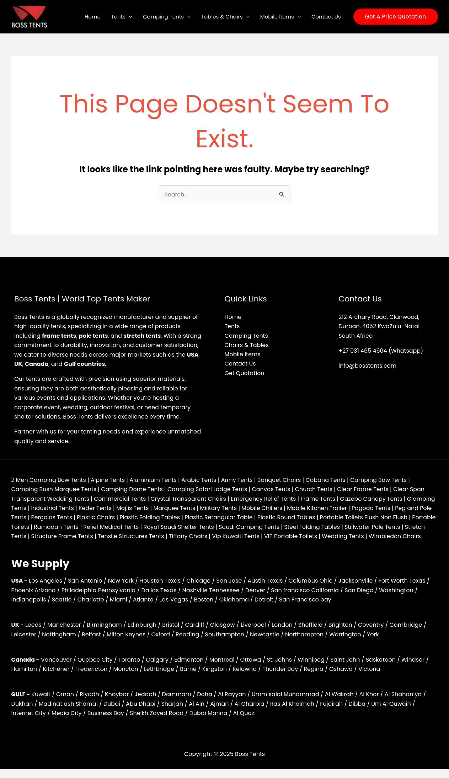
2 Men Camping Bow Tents (49, 480)
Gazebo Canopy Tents (373, 499)
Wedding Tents (387, 536)
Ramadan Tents (101, 527)
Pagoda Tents (403, 508)
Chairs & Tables (247, 345)
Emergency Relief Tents (265, 499)
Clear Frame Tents (365, 489)
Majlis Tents (163, 508)
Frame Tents (320, 499)
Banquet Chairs (281, 480)
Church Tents (316, 489)
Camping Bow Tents (381, 480)
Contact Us (326, 16)
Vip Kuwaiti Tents (279, 536)
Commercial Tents (121, 499)
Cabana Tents (328, 480)
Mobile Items (280, 16)
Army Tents (239, 480)
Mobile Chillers (293, 508)
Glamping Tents (34, 508)
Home (93, 16)
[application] (128, 16)
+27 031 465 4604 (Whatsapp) (380, 351)
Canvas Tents (273, 489)
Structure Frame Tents (104, 536)
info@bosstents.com (367, 366)
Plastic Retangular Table (258, 518)
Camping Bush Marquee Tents (54, 489)
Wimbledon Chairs (37, 546)
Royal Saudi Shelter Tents (224, 527)
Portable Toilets (52, 527)
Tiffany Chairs (231, 536)
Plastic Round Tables (327, 518)
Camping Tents (167, 16)
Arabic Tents (200, 480)
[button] (395, 17)
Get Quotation (244, 373)
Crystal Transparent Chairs (189, 499)
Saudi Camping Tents (295, 527)
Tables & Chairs (225, 16)
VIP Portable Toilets (334, 536)
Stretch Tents (49, 536)
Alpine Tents (108, 480)
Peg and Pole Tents (38, 518)
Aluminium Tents (154, 480)
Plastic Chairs (135, 518)
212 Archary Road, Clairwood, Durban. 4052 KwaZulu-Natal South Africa (379, 326)
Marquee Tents (205, 508)
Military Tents (249, 508)
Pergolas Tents (90, 518)
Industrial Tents (82, 508)
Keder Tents (125, 508)
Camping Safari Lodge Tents (209, 489)
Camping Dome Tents (133, 489)
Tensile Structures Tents (173, 536)
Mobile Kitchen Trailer (349, 508)
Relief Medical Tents (156, 527)
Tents (121, 16)
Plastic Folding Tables (189, 518)
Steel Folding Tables (359, 527)
